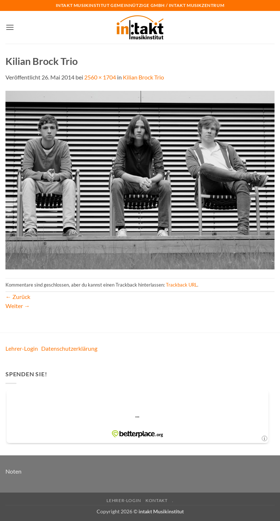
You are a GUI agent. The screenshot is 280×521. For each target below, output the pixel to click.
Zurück (17, 296)
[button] (9, 27)
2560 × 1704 (100, 77)
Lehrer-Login (21, 348)
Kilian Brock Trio (143, 77)
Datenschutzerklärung (69, 348)
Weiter (17, 305)
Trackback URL (181, 285)
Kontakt (156, 500)
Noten (13, 471)
